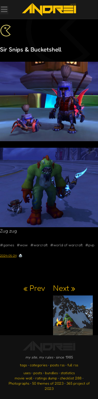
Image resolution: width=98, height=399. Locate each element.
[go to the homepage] (49, 9)
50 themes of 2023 (48, 383)
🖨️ (20, 256)
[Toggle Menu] (4, 10)
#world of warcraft (66, 245)
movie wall (23, 378)
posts (37, 372)
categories (38, 365)
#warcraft (39, 245)
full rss (72, 365)
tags (23, 365)
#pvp (89, 245)
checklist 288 (71, 378)
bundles (51, 372)
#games (7, 245)
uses (27, 372)
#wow (22, 245)
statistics (68, 372)
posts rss (57, 365)
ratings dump (46, 378)
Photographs (19, 383)
